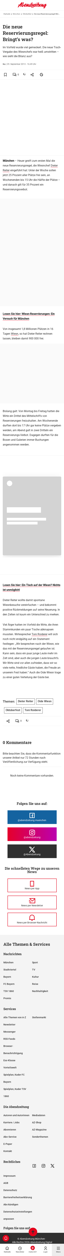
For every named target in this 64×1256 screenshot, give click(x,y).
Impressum (9, 1175)
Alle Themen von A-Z (14, 1017)
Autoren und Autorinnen (16, 1115)
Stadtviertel (9, 969)
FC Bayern (9, 984)
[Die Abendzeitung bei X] (32, 851)
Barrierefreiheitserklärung (17, 1197)
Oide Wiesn (45, 701)
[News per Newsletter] (32, 902)
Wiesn (14, 333)
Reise (35, 984)
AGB (5, 1183)
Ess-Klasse (9, 1060)
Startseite (6, 14)
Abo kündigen (10, 1204)
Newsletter (9, 1024)
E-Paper (7, 1144)
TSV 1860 (8, 991)
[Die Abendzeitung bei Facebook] (32, 817)
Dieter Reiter (25, 701)
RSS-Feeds (9, 1039)
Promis (7, 998)
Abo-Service (10, 1136)
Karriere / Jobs (11, 1122)
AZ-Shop (36, 1122)
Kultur (35, 976)
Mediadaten (38, 1115)
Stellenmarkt (39, 1017)
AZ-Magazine (39, 1129)
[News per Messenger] (32, 885)
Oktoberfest (27, 14)
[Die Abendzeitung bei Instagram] (32, 834)
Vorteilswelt (10, 1067)
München (16, 14)
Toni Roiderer (39, 634)
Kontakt (7, 1151)
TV (33, 969)
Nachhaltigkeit (40, 991)
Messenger (9, 1031)
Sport (35, 962)
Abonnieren (9, 1129)
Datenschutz (10, 1190)
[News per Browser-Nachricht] (32, 919)
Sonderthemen (40, 1136)
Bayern (7, 976)
